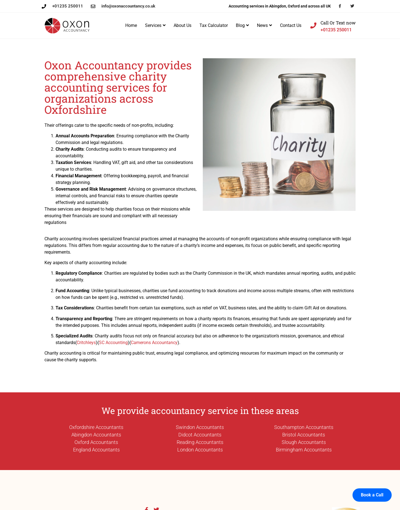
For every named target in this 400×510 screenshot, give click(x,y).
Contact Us (290, 25)
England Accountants (96, 450)
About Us (182, 25)
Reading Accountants (200, 442)
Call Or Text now (338, 23)
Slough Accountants (304, 442)
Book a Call (372, 488)
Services (155, 25)
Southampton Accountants (303, 427)
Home (131, 25)
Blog (242, 25)
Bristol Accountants (303, 435)
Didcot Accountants (199, 435)
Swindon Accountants (200, 427)
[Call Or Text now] (313, 25)
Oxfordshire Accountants (96, 427)
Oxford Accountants (96, 442)
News (264, 25)
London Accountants (200, 450)
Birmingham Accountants (304, 450)
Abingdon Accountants (96, 435)
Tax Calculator (213, 25)
